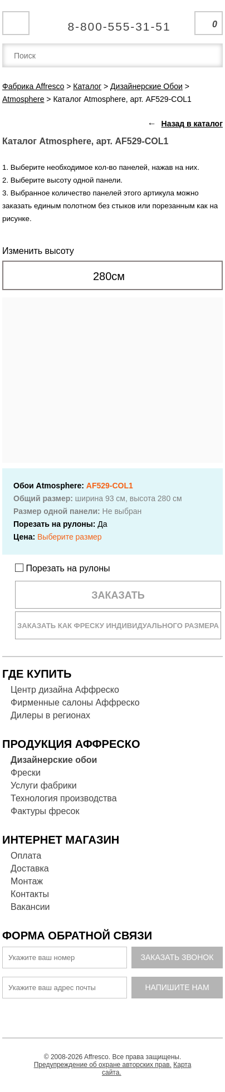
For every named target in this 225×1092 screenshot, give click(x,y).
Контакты (30, 894)
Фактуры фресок (45, 811)
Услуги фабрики (44, 785)
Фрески (26, 772)
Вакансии (30, 907)
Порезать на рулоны (62, 568)
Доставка (30, 868)
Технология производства (64, 798)
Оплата (26, 855)
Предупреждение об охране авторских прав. (103, 1065)
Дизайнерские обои (54, 760)
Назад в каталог (192, 123)
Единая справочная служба (113, 22)
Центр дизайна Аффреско (65, 689)
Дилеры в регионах (50, 715)
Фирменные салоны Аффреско (75, 702)
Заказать (118, 595)
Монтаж (27, 881)
